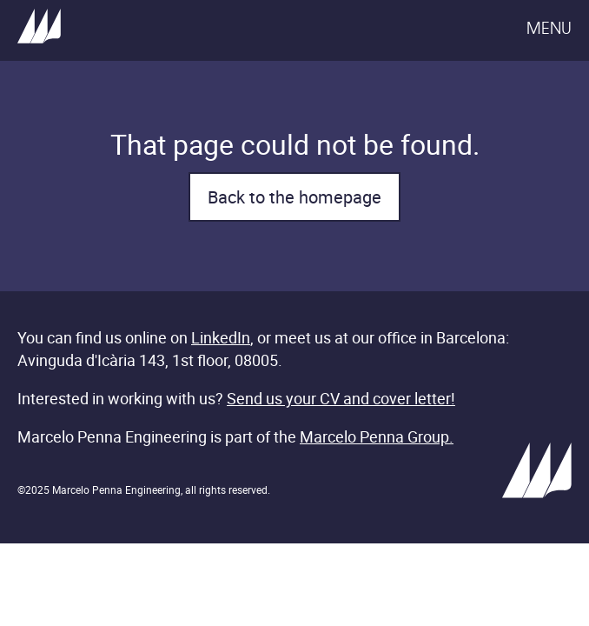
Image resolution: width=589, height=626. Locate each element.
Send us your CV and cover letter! (341, 398)
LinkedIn (220, 337)
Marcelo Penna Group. (376, 436)
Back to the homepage (294, 197)
